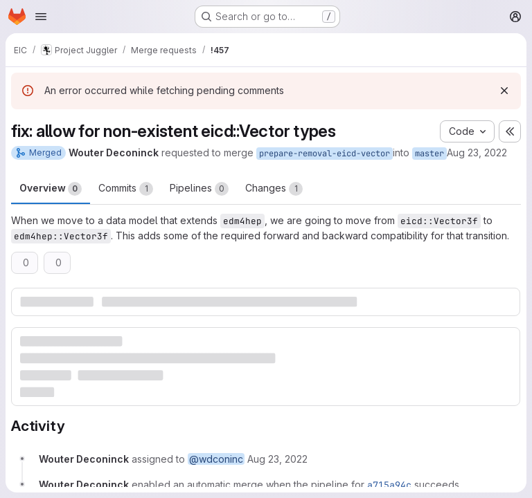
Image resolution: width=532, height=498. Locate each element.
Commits (125, 189)
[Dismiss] (504, 90)
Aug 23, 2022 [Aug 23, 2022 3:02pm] (477, 152)
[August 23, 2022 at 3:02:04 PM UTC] (277, 459)
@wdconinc (216, 459)
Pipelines (199, 189)
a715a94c (389, 485)
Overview (50, 189)
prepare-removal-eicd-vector (324, 153)
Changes (274, 189)
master (429, 153)
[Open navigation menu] (41, 17)
